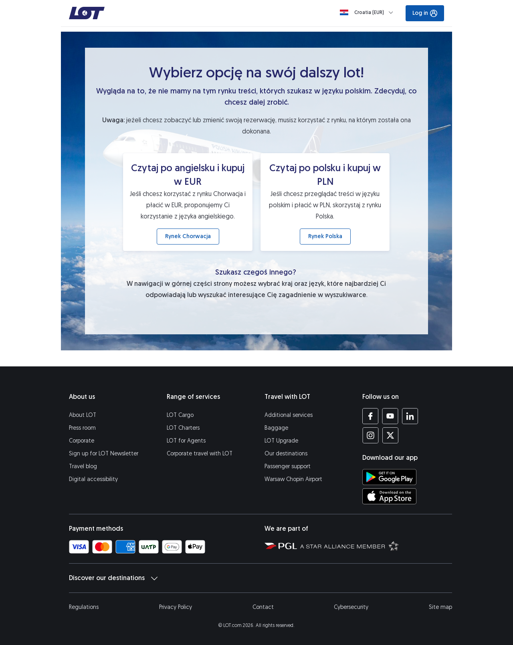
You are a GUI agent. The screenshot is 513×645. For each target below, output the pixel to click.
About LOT (82, 415)
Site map (440, 607)
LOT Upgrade (281, 440)
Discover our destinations (113, 578)
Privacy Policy (175, 607)
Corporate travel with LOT (199, 453)
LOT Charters (183, 428)
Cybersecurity (351, 607)
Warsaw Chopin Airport (293, 479)
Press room (82, 428)
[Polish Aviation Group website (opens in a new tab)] (281, 545)
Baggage (276, 428)
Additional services (289, 415)
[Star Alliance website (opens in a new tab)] (349, 545)
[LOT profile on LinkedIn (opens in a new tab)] (410, 416)
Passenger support (288, 466)
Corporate (81, 440)
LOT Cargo (180, 415)
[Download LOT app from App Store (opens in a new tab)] (389, 496)
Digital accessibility (93, 479)
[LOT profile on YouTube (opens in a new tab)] (390, 416)
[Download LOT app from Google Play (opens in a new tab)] (389, 477)
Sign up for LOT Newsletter (103, 453)
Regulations (84, 607)
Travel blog (83, 466)
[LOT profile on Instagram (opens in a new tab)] (370, 435)
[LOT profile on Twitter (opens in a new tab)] (390, 435)
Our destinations (286, 453)
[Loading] (368, 12)
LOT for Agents (186, 440)
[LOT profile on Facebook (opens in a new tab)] (370, 416)
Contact (263, 607)
